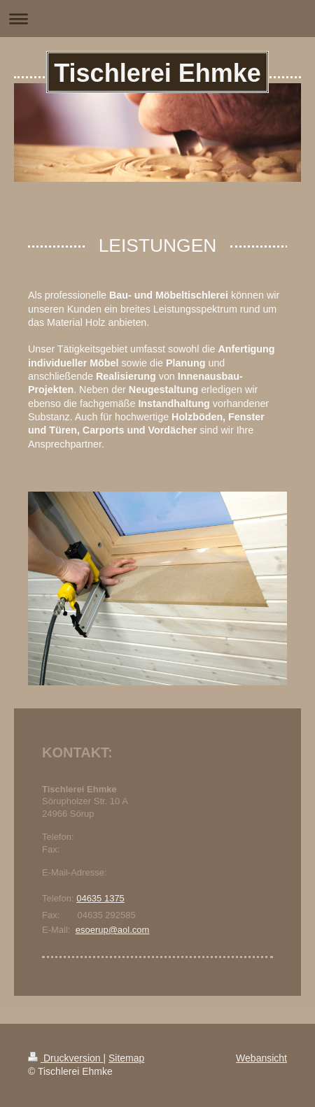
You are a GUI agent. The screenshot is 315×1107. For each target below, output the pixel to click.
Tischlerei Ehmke (157, 73)
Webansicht (261, 1058)
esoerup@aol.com (113, 929)
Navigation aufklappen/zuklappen (158, 18)
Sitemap (126, 1058)
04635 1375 (100, 898)
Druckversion (65, 1058)
